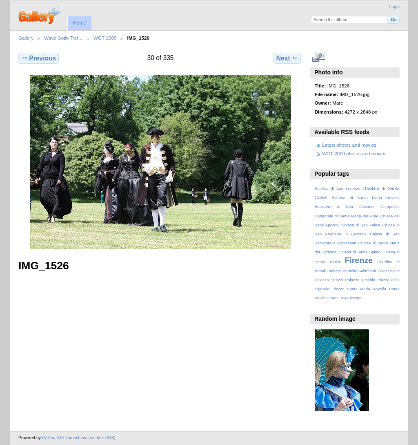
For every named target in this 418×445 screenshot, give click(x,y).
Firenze (359, 260)
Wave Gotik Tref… (63, 37)
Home (79, 23)
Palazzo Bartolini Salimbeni (351, 270)
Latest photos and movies (349, 145)
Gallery (25, 37)
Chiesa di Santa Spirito (359, 252)
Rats (334, 297)
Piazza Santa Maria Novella (359, 288)
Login (394, 6)
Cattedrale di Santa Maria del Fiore (346, 216)
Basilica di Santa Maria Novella (365, 197)
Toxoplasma (350, 297)
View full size (319, 57)
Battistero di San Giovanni (344, 206)
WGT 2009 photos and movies (354, 153)
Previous (38, 58)
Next (287, 58)
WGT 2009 (104, 37)
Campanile (390, 206)
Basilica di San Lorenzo (337, 188)
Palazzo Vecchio (360, 279)
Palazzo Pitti (389, 270)
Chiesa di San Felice (361, 225)
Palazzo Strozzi (329, 279)
